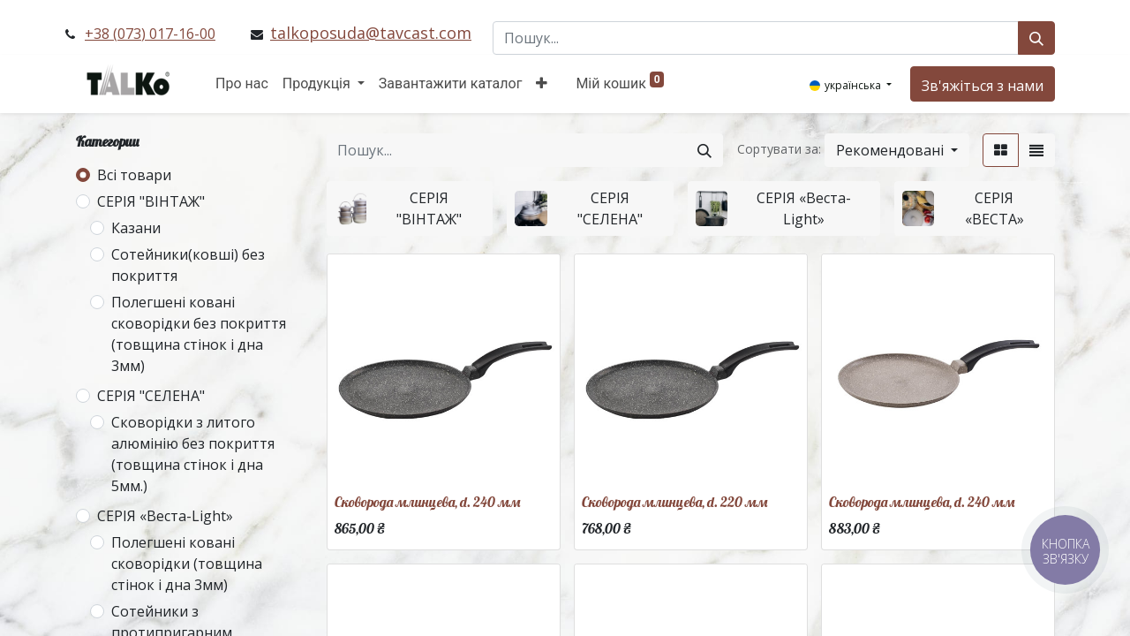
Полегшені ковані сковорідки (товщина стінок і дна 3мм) (186, 563)
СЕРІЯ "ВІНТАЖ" (151, 201)
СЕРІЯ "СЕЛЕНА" (151, 395)
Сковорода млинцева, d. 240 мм (427, 502)
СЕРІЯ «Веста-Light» (165, 516)
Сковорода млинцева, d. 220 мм (674, 502)
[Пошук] (1036, 38)
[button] (541, 84)
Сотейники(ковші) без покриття (188, 265)
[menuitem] (241, 84)
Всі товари (134, 175)
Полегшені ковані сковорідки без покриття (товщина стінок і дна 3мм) (198, 333)
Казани (136, 228)
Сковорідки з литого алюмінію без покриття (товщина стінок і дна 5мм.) (193, 454)
